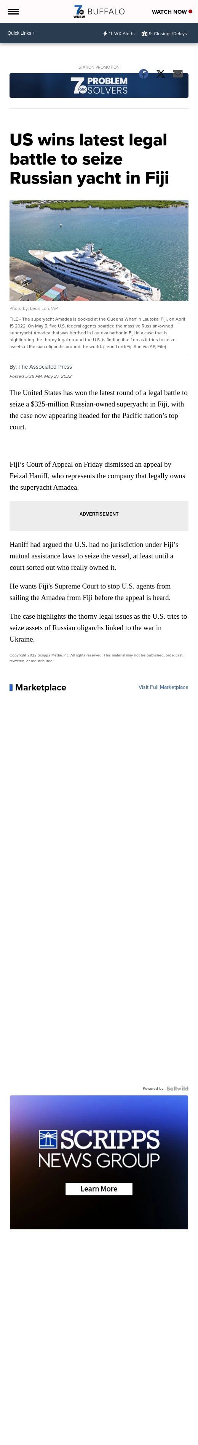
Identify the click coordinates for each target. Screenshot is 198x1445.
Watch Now (172, 12)
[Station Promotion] (99, 86)
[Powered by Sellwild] (177, 1088)
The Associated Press (45, 367)
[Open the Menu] (13, 11)
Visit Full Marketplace (163, 687)
